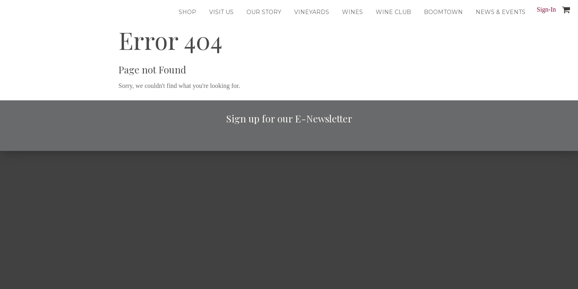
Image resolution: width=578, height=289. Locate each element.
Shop (187, 12)
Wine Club (393, 12)
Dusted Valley (16, 12)
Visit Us (221, 12)
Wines (352, 12)
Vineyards (311, 12)
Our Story (263, 12)
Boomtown (443, 12)
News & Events (500, 12)
